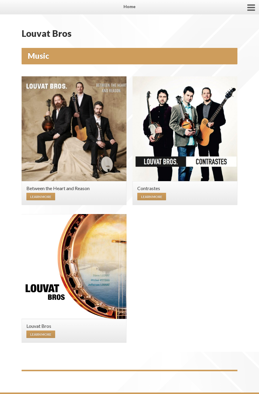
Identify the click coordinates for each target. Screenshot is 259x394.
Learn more (40, 196)
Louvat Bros (47, 33)
